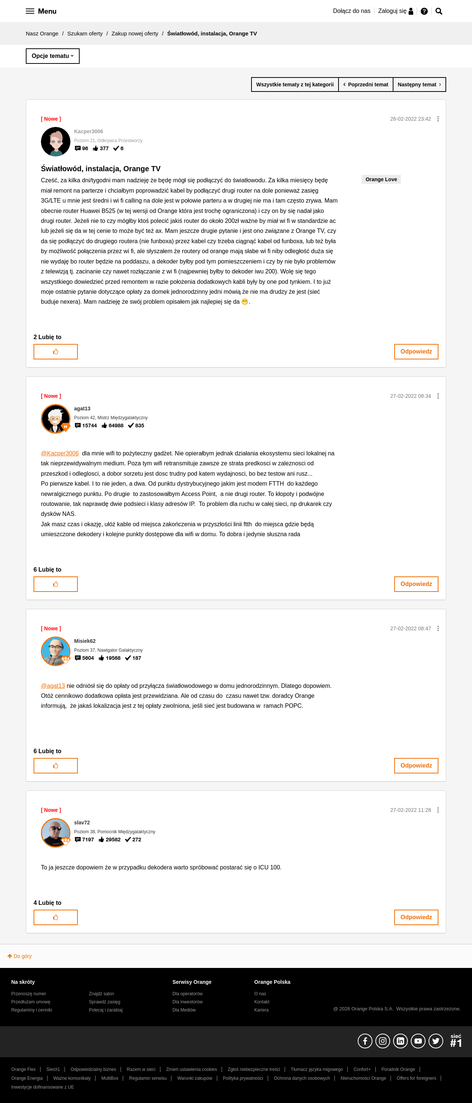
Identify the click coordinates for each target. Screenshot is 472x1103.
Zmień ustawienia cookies (191, 1069)
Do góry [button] (23, 956)
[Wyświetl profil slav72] (82, 822)
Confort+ (362, 1069)
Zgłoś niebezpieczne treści (254, 1069)
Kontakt (262, 1001)
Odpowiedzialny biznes (93, 1069)
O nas (260, 993)
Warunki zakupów (194, 1078)
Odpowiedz (416, 351)
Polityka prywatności (243, 1078)
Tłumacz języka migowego (317, 1069)
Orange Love (381, 179)
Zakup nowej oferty (135, 33)
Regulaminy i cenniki (31, 1010)
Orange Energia (27, 1078)
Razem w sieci (141, 1069)
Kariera (261, 1010)
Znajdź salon (101, 993)
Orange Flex (23, 1069)
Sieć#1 (53, 1069)
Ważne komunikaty (72, 1078)
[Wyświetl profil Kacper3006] (88, 131)
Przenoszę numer (28, 993)
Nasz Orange (42, 33)
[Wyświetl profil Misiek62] (85, 641)
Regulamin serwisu (148, 1078)
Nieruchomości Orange (363, 1078)
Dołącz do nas (351, 11)
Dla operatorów (188, 993)
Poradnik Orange (398, 1069)
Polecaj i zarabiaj (105, 1010)
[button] (438, 119)
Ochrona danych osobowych (302, 1078)
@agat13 (53, 686)
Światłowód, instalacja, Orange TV (101, 169)
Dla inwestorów (188, 1001)
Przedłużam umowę (31, 1001)
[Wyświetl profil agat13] (82, 408)
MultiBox (109, 1078)
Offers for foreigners (416, 1078)
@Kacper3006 (60, 453)
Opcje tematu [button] (50, 56)
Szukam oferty (85, 33)
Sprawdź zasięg (104, 1001)
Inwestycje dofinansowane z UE (42, 1087)
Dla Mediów (184, 1010)
